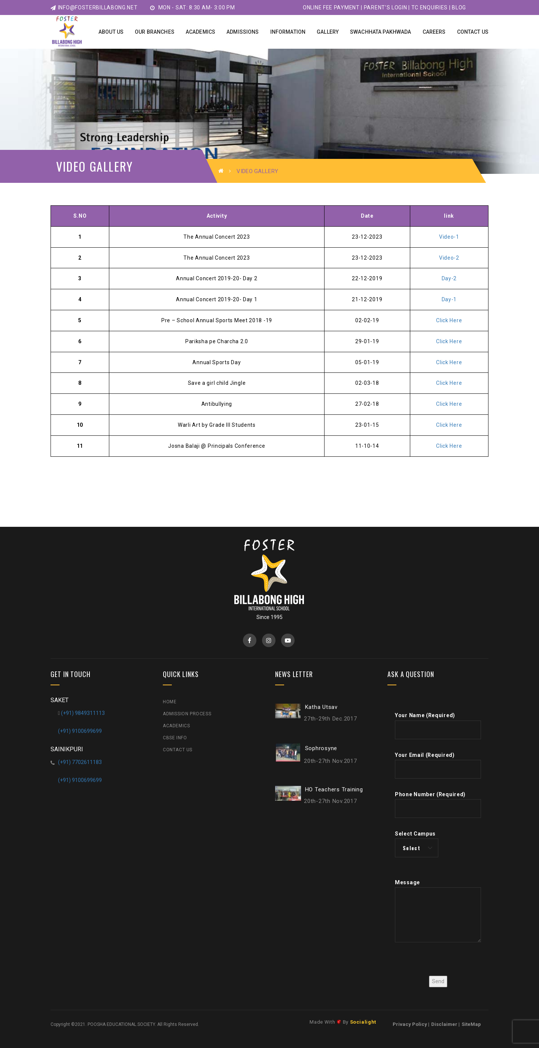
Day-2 (449, 278)
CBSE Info (175, 737)
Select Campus (416, 844)
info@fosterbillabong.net (94, 7)
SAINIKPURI (67, 749)
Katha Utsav (321, 707)
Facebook (249, 640)
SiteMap (471, 1024)
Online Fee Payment (331, 7)
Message (438, 912)
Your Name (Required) (438, 725)
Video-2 (449, 258)
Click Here (449, 320)
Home (169, 701)
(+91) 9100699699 (80, 731)
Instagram (268, 640)
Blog (459, 7)
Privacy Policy (410, 1024)
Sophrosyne (321, 748)
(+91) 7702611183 (80, 762)
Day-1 (449, 299)
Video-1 (449, 237)
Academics (176, 725)
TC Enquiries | (431, 7)
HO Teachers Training (334, 789)
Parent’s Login (385, 7)
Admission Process (187, 713)
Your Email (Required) (438, 765)
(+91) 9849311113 (83, 713)
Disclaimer (444, 1024)
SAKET (59, 700)
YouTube (287, 640)
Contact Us (177, 749)
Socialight (363, 1022)
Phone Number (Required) (438, 804)
